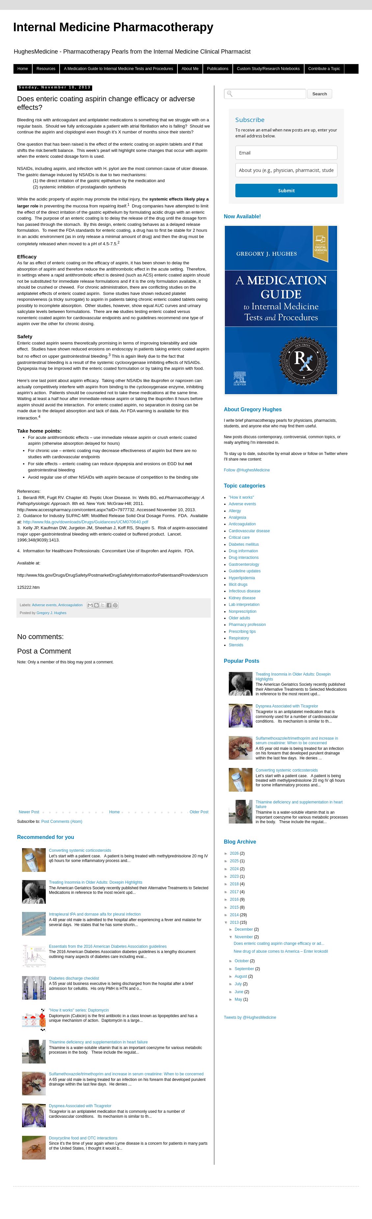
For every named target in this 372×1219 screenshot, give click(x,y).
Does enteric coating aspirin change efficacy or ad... (279, 943)
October (242, 961)
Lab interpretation (244, 604)
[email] (286, 153)
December (244, 929)
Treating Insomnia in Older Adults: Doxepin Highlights (96, 882)
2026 (235, 853)
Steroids (236, 645)
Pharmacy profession (247, 624)
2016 (235, 899)
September (245, 969)
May (239, 999)
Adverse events (44, 605)
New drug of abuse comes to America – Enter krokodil (281, 951)
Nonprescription (242, 611)
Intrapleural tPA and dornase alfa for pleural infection (95, 914)
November (244, 937)
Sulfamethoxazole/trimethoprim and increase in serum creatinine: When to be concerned (126, 1074)
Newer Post (29, 812)
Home (22, 68)
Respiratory (239, 638)
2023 (235, 876)
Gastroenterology (244, 564)
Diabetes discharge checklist (74, 978)
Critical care (239, 537)
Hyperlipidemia (242, 578)
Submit (286, 190)
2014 (235, 915)
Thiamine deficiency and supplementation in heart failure (98, 1042)
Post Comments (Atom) (61, 821)
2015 (235, 907)
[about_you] (286, 170)
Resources (46, 68)
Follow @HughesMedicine (247, 470)
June (239, 992)
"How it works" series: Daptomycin (79, 1010)
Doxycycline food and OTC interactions (83, 1138)
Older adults (239, 618)
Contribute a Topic (324, 68)
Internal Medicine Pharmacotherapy (113, 27)
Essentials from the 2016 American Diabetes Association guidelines (108, 946)
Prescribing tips (242, 631)
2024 (235, 869)
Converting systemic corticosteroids (80, 850)
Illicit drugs (238, 584)
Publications (217, 68)
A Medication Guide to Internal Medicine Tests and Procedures (118, 68)
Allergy (235, 511)
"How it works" (241, 497)
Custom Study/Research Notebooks (268, 68)
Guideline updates (245, 571)
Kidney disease (242, 598)
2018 (235, 884)
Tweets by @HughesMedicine (250, 1017)
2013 (235, 922)
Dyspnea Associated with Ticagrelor (80, 1106)
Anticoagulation (70, 605)
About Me (190, 68)
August (241, 976)
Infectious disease (244, 591)
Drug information (243, 551)
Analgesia (237, 517)
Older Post (199, 812)
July (239, 984)
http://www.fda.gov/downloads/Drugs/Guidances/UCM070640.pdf (85, 521)
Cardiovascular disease (249, 531)
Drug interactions (244, 557)
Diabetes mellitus (244, 544)
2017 (235, 892)
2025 (235, 861)
